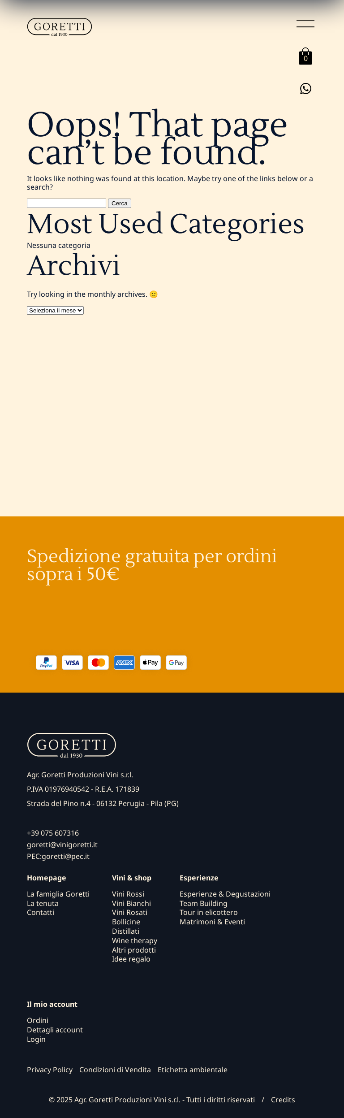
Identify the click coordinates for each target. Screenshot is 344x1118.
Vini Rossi (128, 894)
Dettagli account (55, 1030)
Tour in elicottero (209, 912)
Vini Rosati (129, 912)
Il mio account (52, 1004)
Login (36, 1039)
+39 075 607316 (53, 832)
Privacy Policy (50, 1070)
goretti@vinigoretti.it (62, 844)
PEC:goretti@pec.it (58, 856)
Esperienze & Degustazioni (225, 894)
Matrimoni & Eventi (212, 922)
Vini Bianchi (131, 903)
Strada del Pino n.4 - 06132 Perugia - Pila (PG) (103, 803)
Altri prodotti (134, 950)
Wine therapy (134, 940)
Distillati (125, 931)
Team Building (204, 903)
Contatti (40, 912)
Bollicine (126, 922)
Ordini (37, 1020)
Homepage (46, 878)
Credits (283, 1100)
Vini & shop (131, 878)
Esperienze (199, 878)
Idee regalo (131, 959)
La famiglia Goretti (58, 894)
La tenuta (43, 903)
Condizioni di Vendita (115, 1070)
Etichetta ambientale (193, 1070)
